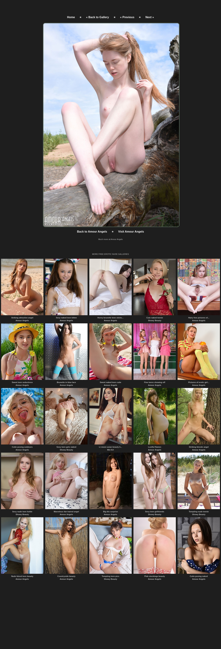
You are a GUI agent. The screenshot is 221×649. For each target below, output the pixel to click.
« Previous (127, 17)
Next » (149, 17)
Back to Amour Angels (92, 231)
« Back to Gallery (97, 17)
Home (71, 17)
